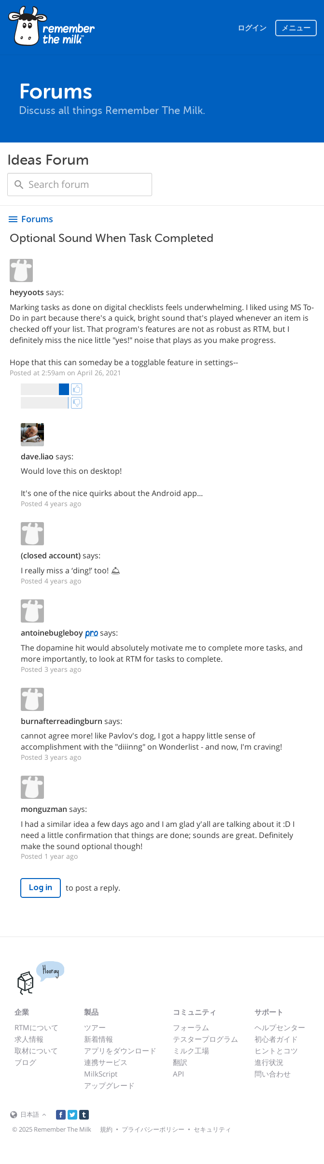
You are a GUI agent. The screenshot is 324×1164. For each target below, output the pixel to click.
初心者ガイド (276, 1039)
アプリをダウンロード (120, 1050)
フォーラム (191, 1027)
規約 (106, 1129)
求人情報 (28, 1039)
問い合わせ (272, 1074)
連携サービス (105, 1062)
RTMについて (36, 1027)
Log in (40, 887)
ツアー (95, 1027)
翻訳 (180, 1062)
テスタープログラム (205, 1039)
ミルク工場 (191, 1050)
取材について (36, 1050)
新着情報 (98, 1039)
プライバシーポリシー (153, 1129)
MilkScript (100, 1074)
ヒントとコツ (276, 1050)
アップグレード (109, 1085)
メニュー (296, 28)
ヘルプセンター (279, 1027)
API (178, 1074)
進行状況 (268, 1062)
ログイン (252, 28)
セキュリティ (212, 1129)
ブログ (25, 1062)
